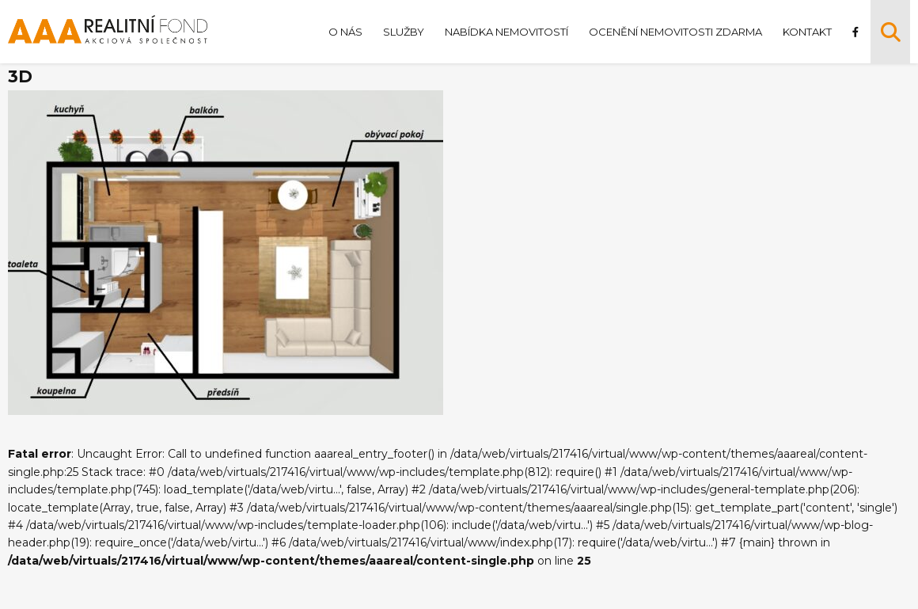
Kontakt (807, 31)
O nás (345, 31)
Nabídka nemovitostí (506, 31)
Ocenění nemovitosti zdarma (675, 31)
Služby (403, 31)
